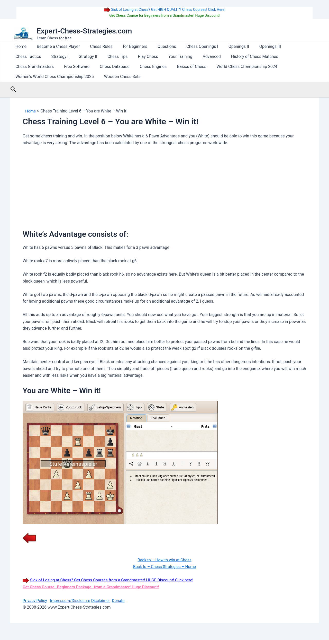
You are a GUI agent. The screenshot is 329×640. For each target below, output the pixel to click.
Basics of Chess (102, 66)
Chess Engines (65, 66)
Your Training (135, 56)
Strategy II (49, 56)
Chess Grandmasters (256, 56)
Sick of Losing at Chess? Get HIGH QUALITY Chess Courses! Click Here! (167, 9)
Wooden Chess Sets (32, 76)
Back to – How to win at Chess (164, 559)
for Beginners (128, 46)
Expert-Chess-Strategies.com (84, 31)
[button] (13, 89)
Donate (121, 600)
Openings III (255, 46)
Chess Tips (77, 56)
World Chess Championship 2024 (155, 66)
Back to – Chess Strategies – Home (164, 566)
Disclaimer (103, 600)
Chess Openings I (191, 46)
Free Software (296, 56)
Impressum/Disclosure (72, 600)
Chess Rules (96, 46)
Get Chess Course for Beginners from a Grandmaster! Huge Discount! (164, 15)
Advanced (165, 56)
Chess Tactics (286, 46)
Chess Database (29, 66)
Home (19, 46)
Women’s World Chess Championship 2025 (233, 66)
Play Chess (105, 56)
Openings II (225, 46)
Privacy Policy (35, 600)
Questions (157, 46)
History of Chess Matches (205, 56)
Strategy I (23, 56)
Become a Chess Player (55, 46)
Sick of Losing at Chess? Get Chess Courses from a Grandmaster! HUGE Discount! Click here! (115, 579)
